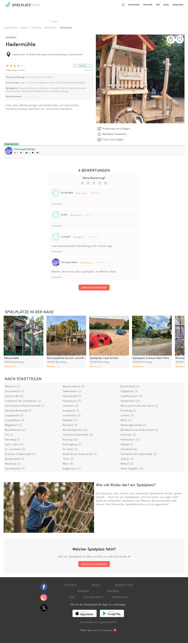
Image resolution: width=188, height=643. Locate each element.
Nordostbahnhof (73, 430)
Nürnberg (36, 27)
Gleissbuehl (51, 27)
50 (28, 153)
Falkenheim (70, 391)
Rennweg (10, 439)
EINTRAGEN (134, 5)
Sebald (125, 444)
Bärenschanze (71, 386)
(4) (83, 386)
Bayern (24, 27)
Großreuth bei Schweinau (20, 401)
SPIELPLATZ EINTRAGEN (94, 564)
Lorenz (125, 415)
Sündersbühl (12, 459)
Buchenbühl (128, 386)
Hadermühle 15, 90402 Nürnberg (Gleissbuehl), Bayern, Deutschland (48, 54)
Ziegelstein (69, 468)
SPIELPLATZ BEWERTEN (94, 287)
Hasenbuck (69, 401)
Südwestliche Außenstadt (136, 454)
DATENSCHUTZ (93, 597)
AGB (72, 597)
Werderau (11, 463)
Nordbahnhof (13, 430)
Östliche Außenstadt (75, 434)
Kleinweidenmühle (16, 410)
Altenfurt (10, 386)
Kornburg (126, 410)
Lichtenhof (69, 415)
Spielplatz (11, 37)
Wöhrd (125, 463)
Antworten (57, 203)
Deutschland (11, 27)
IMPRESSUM (119, 597)
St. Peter (68, 449)
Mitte (124, 420)
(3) (136, 391)
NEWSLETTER (124, 585)
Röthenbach (128, 439)
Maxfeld (67, 420)
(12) (141, 468)
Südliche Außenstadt (18, 454)
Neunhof (68, 425)
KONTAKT (83, 591)
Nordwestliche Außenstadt (137, 430)
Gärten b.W (12, 396)
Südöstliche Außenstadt (78, 454)
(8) (135, 449)
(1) (18, 386)
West (66, 463)
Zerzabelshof (13, 468)
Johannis (68, 405)
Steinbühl (126, 449)
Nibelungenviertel (131, 425)
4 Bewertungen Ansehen (15, 70)
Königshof (69, 410)
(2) (80, 391)
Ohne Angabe (129, 468)
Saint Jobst (12, 444)
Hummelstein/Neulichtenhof (22, 405)
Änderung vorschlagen (116, 128)
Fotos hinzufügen (113, 139)
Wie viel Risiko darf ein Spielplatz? (126, 484)
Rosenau (68, 439)
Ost (7, 434)
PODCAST (70, 585)
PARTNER (147, 5)
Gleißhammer (129, 396)
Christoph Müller (24, 149)
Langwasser (12, 415)
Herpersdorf (128, 401)
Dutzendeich (12, 391)
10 (16, 153)
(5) (156, 430)
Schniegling (70, 444)
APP (158, 5)
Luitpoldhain (12, 420)
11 (22, 153)
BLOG (166, 5)
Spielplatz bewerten (114, 134)
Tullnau (125, 459)
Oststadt (126, 434)
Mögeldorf (11, 425)
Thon (66, 459)
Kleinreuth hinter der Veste (137, 405)
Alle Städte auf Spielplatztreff (98, 622)
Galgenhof (127, 391)
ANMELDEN (177, 5)
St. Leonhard (13, 449)
